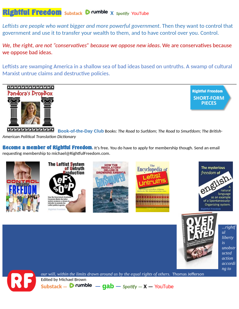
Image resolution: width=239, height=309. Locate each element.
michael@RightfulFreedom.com (80, 153)
